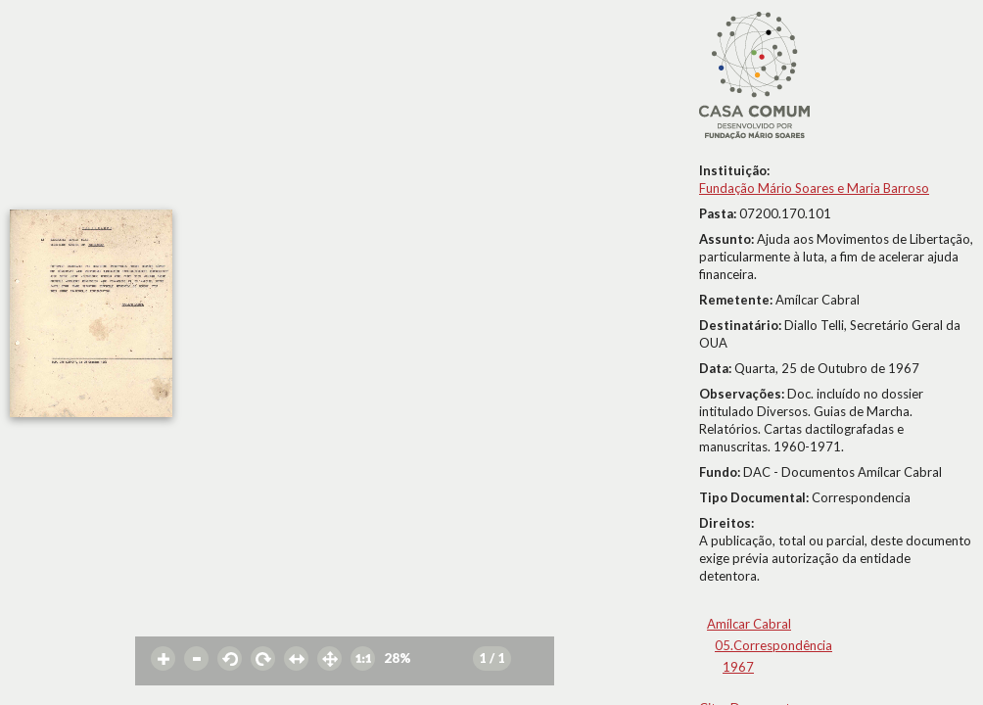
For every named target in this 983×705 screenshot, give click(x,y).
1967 (738, 667)
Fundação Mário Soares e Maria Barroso (814, 188)
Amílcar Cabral (749, 624)
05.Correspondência (773, 645)
